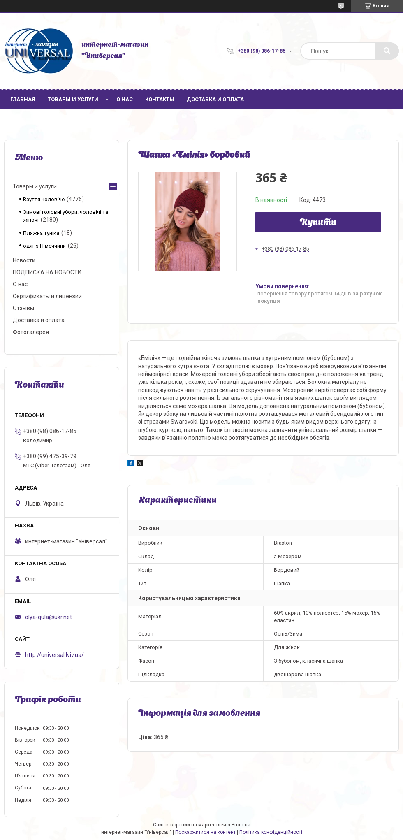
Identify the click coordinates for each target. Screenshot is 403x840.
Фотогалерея (31, 332)
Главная (22, 99)
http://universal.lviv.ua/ (54, 655)
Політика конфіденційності (270, 832)
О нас (124, 99)
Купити (318, 223)
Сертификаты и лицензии (47, 296)
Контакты (159, 99)
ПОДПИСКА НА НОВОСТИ (47, 272)
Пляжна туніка (41, 233)
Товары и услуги (73, 99)
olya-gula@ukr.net (48, 617)
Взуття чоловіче (44, 199)
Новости (24, 260)
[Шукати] (387, 51)
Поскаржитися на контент (205, 832)
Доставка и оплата (215, 99)
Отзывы (23, 308)
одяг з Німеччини (44, 246)
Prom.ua (241, 825)
